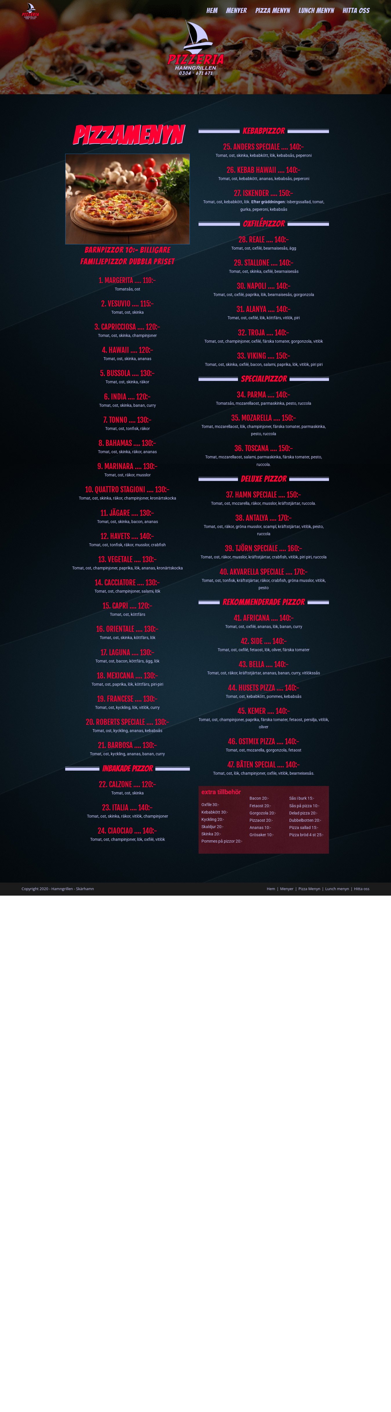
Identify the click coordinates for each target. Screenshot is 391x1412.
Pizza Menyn (309, 888)
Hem (271, 888)
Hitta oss (362, 888)
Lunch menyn (337, 888)
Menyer (287, 888)
